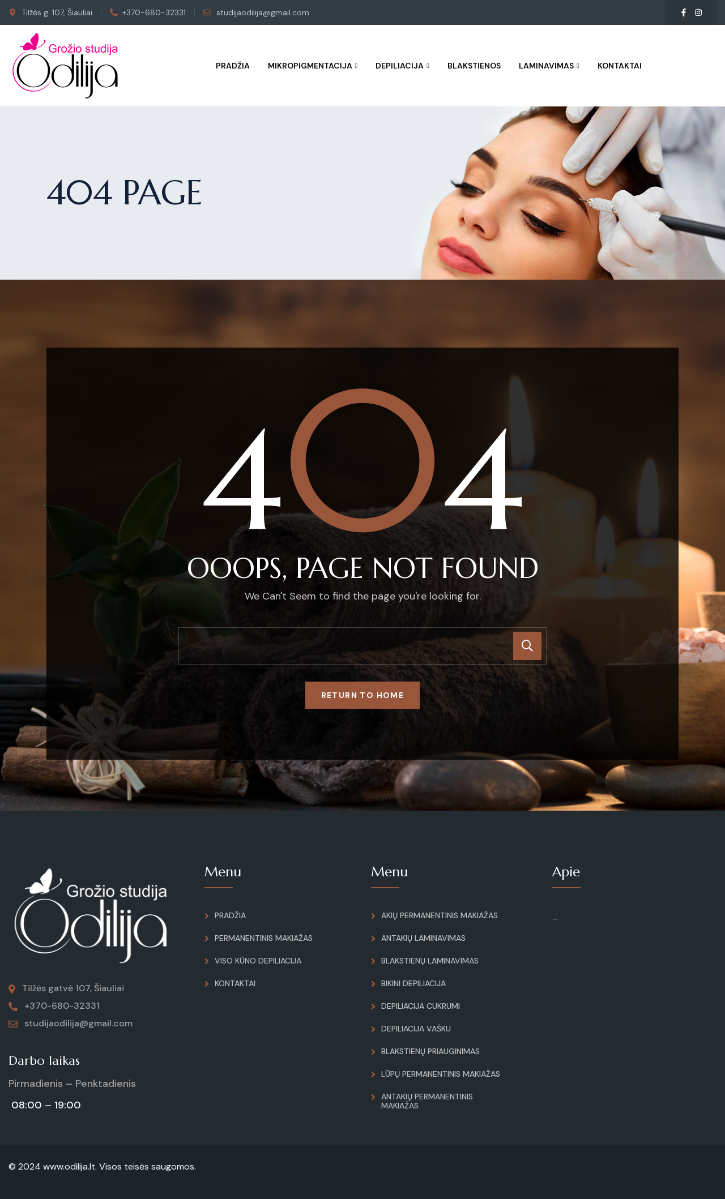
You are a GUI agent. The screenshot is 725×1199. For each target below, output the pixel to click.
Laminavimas (546, 66)
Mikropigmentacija (310, 66)
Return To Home (362, 695)
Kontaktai (620, 66)
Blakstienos (474, 66)
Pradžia (233, 66)
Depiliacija (400, 66)
